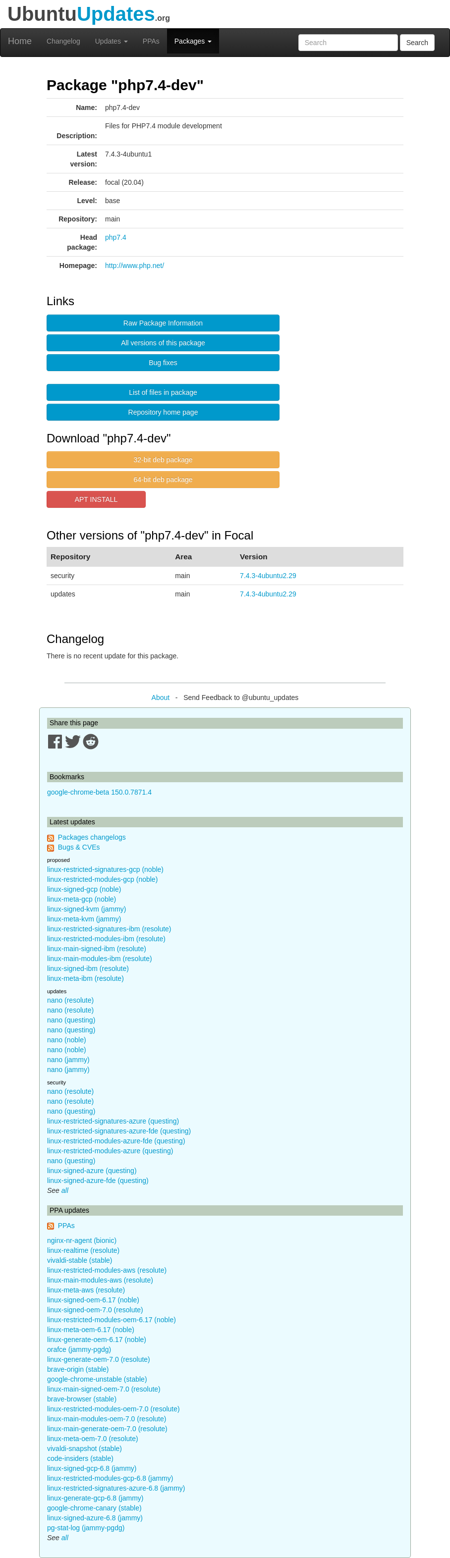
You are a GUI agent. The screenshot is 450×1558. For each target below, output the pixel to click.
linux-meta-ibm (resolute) (85, 978)
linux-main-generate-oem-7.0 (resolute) (107, 1429)
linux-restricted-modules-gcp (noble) (102, 879)
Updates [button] (111, 41)
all (64, 1190)
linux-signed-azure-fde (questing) (98, 1180)
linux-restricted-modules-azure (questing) (110, 1151)
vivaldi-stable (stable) (79, 1260)
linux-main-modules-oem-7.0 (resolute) (106, 1419)
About (161, 697)
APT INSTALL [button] (96, 499)
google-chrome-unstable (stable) (97, 1379)
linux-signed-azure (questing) (92, 1171)
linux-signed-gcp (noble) (84, 889)
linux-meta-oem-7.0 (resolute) (92, 1439)
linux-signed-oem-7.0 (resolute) (95, 1310)
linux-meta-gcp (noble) (81, 899)
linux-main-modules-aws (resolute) (100, 1280)
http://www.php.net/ (134, 265)
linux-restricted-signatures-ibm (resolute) (109, 929)
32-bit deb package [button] (162, 460)
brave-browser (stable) (81, 1399)
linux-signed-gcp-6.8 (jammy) (92, 1468)
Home (20, 41)
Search (417, 43)
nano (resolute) (70, 1000)
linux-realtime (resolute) (83, 1250)
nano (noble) (66, 1040)
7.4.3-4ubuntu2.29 (268, 576)
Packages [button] (193, 41)
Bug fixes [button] (163, 363)
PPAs (151, 41)
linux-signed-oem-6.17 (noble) (93, 1300)
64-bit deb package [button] (162, 480)
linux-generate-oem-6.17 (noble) (96, 1339)
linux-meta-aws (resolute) (86, 1290)
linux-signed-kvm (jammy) (86, 909)
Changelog (63, 41)
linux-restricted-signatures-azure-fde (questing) (119, 1131)
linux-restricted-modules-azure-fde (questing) (116, 1141)
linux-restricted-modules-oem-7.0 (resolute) (113, 1409)
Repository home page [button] (163, 412)
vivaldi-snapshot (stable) (84, 1448)
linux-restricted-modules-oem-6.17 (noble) (111, 1320)
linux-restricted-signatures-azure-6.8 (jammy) (116, 1488)
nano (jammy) (68, 1060)
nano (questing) (71, 1020)
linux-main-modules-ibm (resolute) (99, 959)
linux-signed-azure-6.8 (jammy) (95, 1518)
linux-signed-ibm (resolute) (88, 968)
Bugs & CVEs (79, 847)
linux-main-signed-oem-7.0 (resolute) (104, 1389)
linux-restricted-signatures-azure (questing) (113, 1121)
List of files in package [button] (163, 392)
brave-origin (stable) (78, 1369)
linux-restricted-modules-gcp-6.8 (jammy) (110, 1478)
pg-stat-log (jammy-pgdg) (85, 1528)
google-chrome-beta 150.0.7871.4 (99, 792)
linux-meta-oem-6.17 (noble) (90, 1330)
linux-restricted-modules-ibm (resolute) (106, 939)
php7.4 (115, 237)
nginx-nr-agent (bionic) (81, 1240)
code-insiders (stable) (80, 1458)
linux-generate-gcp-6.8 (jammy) (95, 1498)
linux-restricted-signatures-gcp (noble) (105, 869)
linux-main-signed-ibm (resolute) (96, 949)
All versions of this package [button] (163, 343)
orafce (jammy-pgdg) (79, 1349)
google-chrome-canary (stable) (94, 1508)
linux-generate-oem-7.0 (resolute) (98, 1359)
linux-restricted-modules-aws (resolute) (107, 1270)
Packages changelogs (92, 837)
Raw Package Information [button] (163, 323)
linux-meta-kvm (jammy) (84, 919)
